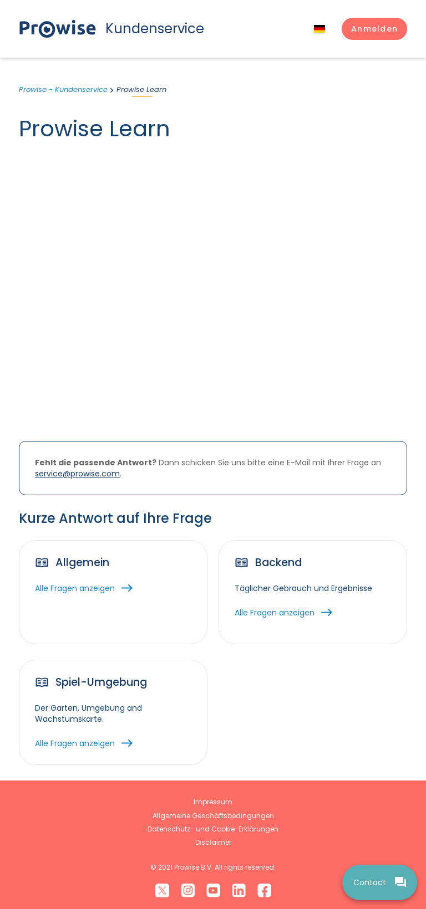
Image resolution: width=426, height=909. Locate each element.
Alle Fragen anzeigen (75, 588)
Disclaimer (213, 842)
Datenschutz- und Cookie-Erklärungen (213, 829)
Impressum (213, 802)
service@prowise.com (77, 473)
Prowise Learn (141, 89)
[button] (374, 29)
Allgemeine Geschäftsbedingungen (213, 815)
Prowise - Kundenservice (63, 89)
